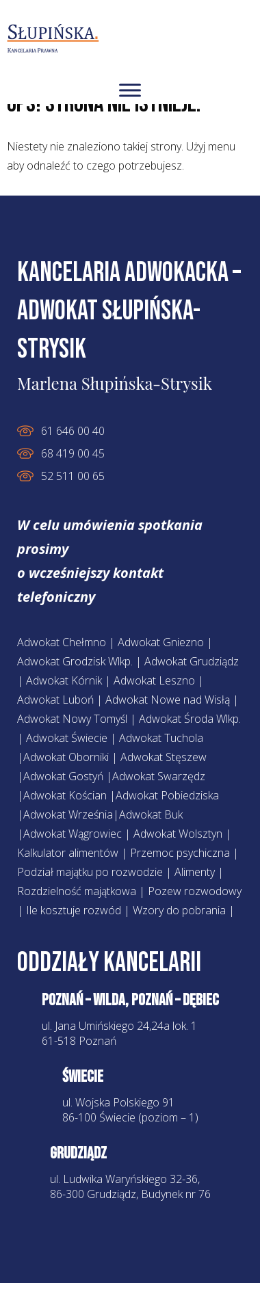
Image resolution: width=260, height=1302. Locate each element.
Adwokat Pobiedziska (167, 795)
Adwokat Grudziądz (191, 661)
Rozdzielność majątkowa (76, 891)
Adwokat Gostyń (63, 776)
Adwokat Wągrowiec (72, 833)
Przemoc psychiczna (180, 852)
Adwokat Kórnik (64, 680)
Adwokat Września (68, 814)
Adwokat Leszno (154, 680)
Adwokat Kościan (65, 795)
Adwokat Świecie (66, 737)
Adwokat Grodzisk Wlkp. (75, 661)
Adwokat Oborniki (66, 757)
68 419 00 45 (73, 453)
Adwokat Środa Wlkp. (190, 718)
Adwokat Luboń (55, 699)
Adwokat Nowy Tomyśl (72, 718)
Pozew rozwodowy (195, 891)
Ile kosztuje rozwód (73, 910)
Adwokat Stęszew (163, 757)
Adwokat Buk (151, 814)
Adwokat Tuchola (161, 737)
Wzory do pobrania (179, 910)
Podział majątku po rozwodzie (90, 871)
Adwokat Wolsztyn (179, 833)
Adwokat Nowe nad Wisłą (167, 699)
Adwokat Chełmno (61, 642)
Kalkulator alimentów (67, 852)
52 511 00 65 (73, 475)
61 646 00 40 (73, 430)
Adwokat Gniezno (161, 642)
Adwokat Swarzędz (158, 776)
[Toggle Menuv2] (130, 89)
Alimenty (194, 871)
